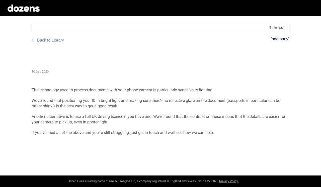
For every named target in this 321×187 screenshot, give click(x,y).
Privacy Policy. (228, 181)
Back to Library (50, 40)
